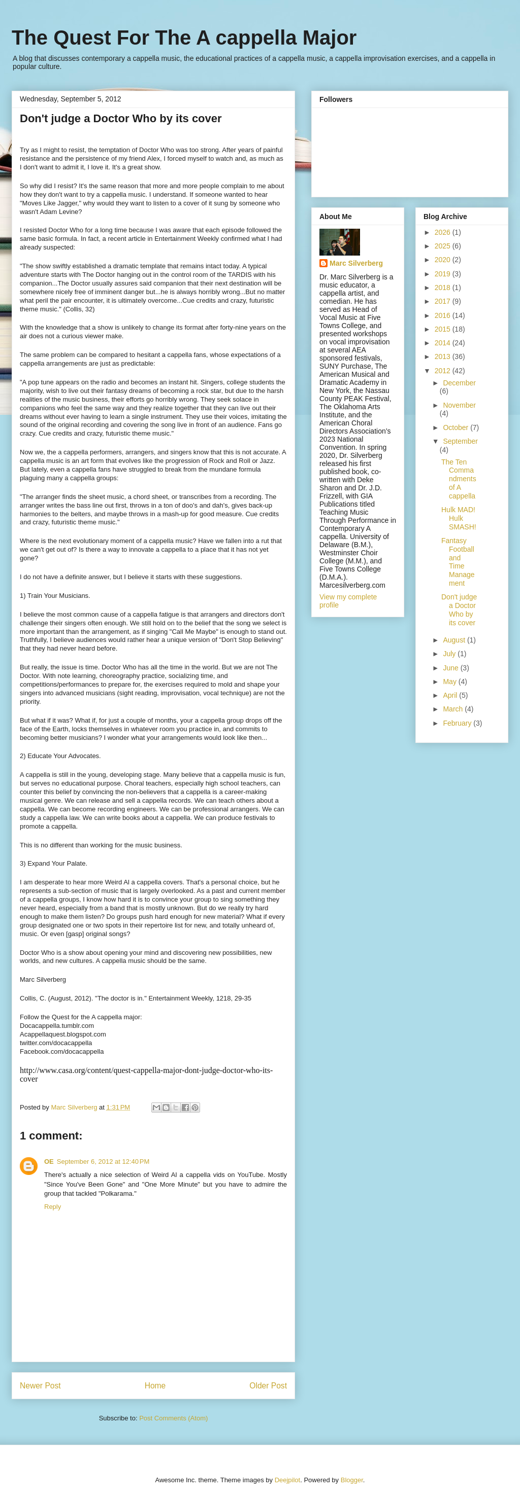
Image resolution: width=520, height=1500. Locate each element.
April (451, 695)
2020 (443, 260)
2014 (443, 343)
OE (49, 1161)
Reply (52, 1206)
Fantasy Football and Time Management (458, 562)
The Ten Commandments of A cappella (458, 479)
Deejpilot (288, 1480)
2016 (443, 315)
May (450, 681)
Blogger (352, 1480)
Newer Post (40, 1385)
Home (155, 1385)
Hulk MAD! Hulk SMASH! (458, 518)
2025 (443, 246)
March (454, 709)
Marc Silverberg (356, 263)
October (456, 427)
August (455, 640)
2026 (443, 232)
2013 (443, 356)
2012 (443, 371)
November (459, 405)
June (451, 668)
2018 (443, 287)
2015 (443, 329)
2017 (443, 301)
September (460, 441)
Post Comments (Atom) (173, 1418)
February (458, 723)
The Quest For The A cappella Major (184, 37)
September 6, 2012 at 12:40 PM (103, 1161)
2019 (443, 274)
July (450, 654)
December (459, 383)
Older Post (268, 1385)
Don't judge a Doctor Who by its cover (459, 609)
